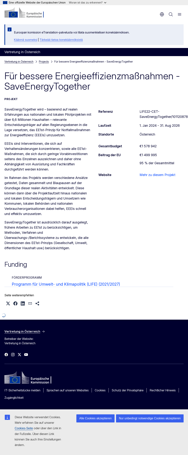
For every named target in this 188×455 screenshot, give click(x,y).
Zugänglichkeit (14, 397)
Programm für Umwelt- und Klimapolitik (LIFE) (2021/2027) (66, 284)
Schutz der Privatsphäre (128, 390)
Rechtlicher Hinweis (163, 390)
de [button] (162, 14)
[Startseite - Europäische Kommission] (26, 12)
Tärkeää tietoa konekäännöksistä (61, 39)
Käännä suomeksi (25, 39)
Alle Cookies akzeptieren (95, 418)
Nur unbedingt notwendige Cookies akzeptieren (150, 418)
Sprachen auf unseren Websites (67, 390)
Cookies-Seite (24, 428)
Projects (44, 61)
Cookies (100, 390)
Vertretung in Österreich (18, 61)
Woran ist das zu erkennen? (87, 2)
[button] (8, 303)
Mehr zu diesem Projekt (157, 175)
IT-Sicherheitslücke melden (22, 390)
